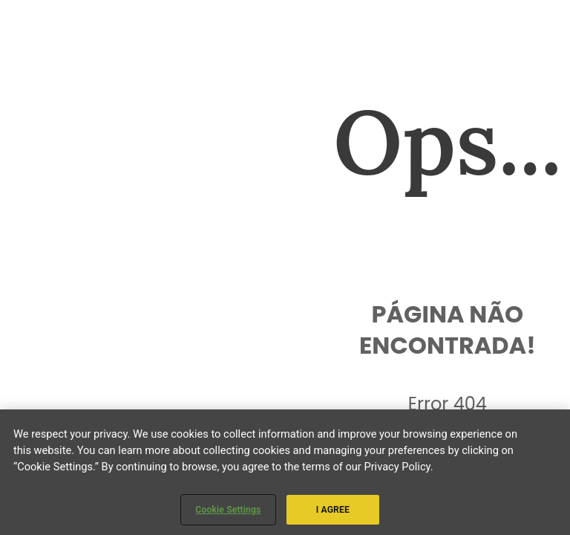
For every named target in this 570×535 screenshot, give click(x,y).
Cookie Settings (228, 510)
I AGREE (333, 510)
